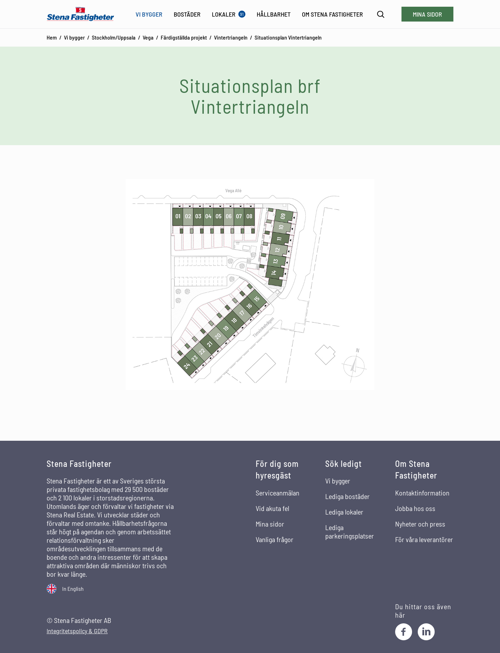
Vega (148, 37)
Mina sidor (427, 14)
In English (73, 588)
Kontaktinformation (422, 492)
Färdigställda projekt (184, 37)
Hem (52, 37)
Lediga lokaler (344, 511)
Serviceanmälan (277, 492)
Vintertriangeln (231, 37)
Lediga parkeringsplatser (349, 531)
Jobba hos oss (415, 508)
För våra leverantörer (424, 539)
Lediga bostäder (347, 496)
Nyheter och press (420, 524)
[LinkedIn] (426, 631)
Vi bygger (74, 37)
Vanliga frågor (274, 539)
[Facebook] (403, 631)
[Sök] (381, 14)
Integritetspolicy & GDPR (77, 631)
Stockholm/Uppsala (114, 37)
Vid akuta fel (272, 508)
